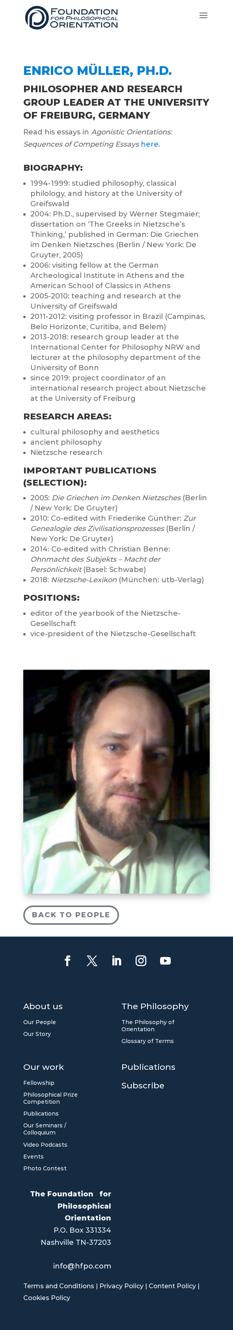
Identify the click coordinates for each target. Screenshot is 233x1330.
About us (43, 1007)
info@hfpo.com (82, 1266)
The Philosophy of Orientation (147, 1026)
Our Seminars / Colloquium (44, 1129)
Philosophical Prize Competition (50, 1098)
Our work (43, 1068)
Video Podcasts (45, 1144)
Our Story (37, 1034)
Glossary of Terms (147, 1041)
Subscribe (142, 1086)
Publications (41, 1113)
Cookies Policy (46, 1298)
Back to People (71, 913)
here (149, 140)
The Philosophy (155, 1007)
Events (33, 1156)
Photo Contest (45, 1168)
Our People (39, 1022)
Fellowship (38, 1082)
